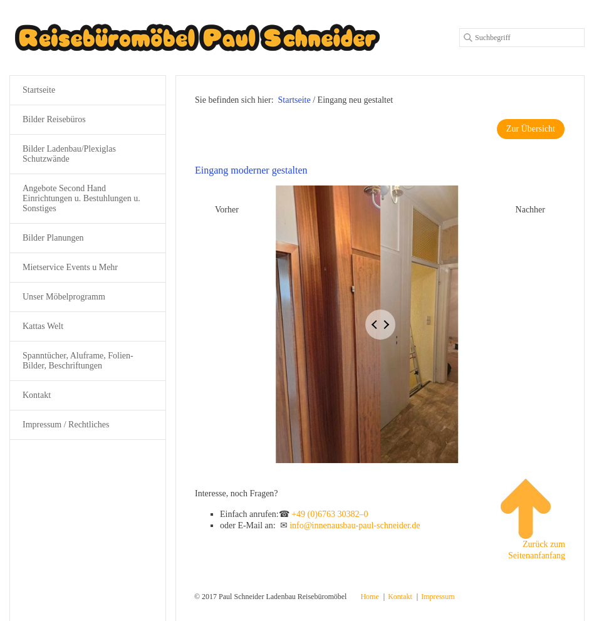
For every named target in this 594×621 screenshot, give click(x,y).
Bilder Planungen (53, 238)
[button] (530, 129)
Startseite (294, 100)
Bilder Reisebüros (54, 119)
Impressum (437, 596)
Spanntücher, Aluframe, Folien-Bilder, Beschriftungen (78, 360)
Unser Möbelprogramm (64, 296)
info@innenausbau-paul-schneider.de (354, 525)
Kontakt (37, 395)
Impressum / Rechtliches (66, 424)
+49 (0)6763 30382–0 (329, 514)
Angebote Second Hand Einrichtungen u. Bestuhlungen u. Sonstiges (81, 198)
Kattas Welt (43, 326)
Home (369, 596)
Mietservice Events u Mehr (70, 267)
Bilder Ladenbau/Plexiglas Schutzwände (69, 154)
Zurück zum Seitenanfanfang (533, 519)
